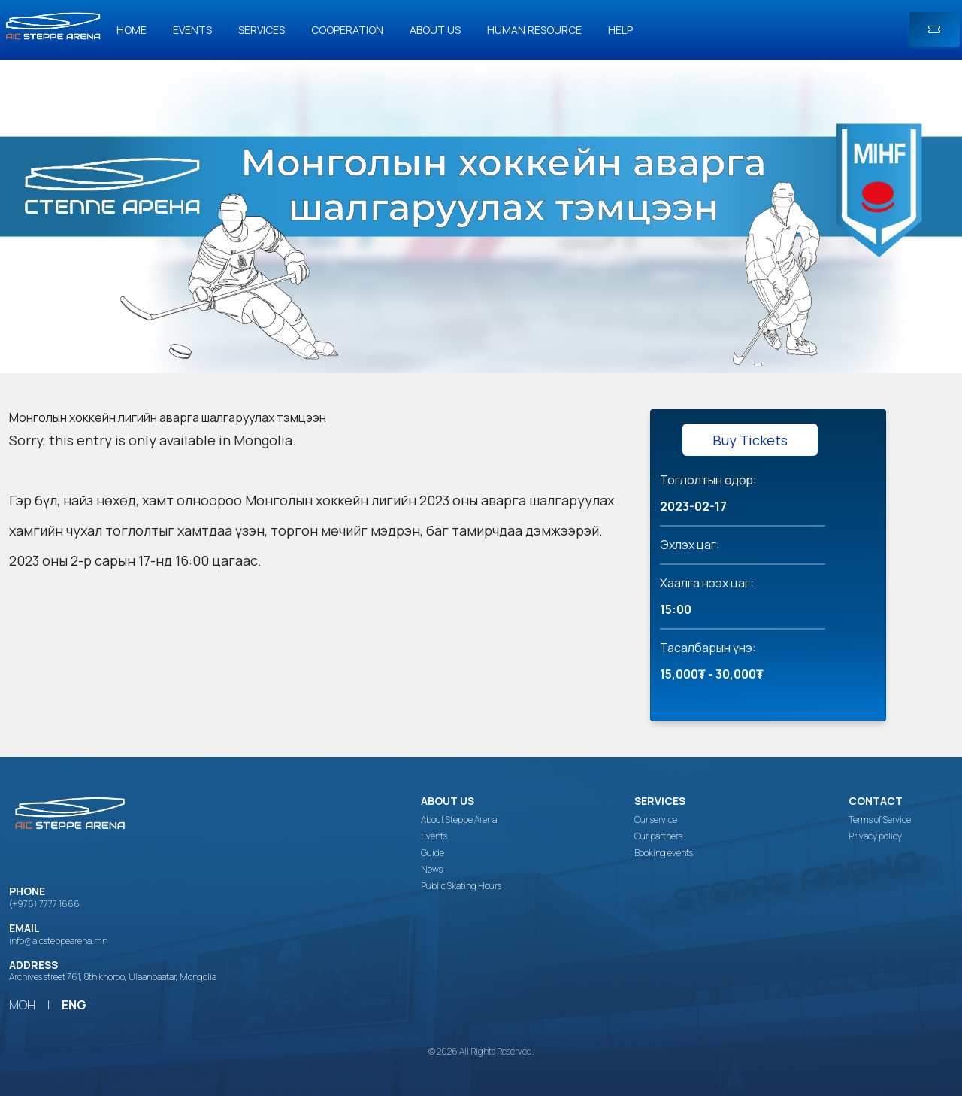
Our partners (658, 836)
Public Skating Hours (461, 886)
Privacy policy (875, 836)
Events (192, 30)
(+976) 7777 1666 (44, 903)
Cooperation (347, 30)
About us (435, 30)
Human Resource (534, 30)
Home (131, 30)
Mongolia (263, 440)
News (432, 869)
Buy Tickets (750, 440)
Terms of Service (880, 819)
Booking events (663, 853)
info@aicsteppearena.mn (58, 940)
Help (620, 30)
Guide (432, 853)
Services (261, 30)
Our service (655, 819)
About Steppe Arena (459, 819)
